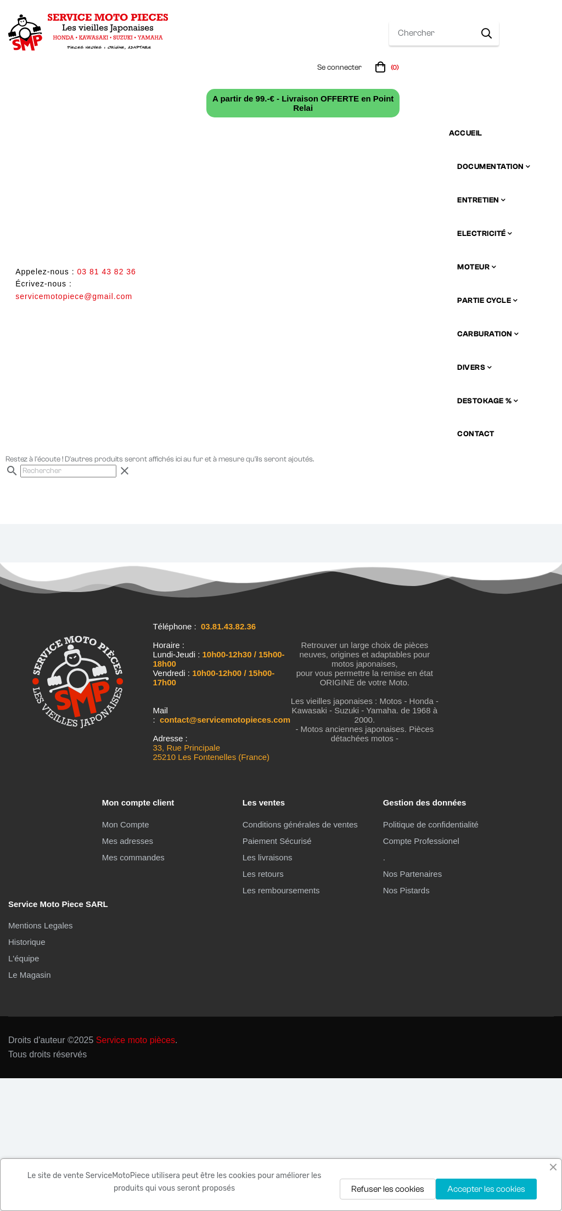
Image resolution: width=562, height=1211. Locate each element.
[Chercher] (68, 604)
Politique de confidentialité (431, 957)
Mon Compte (125, 957)
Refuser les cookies (387, 1189)
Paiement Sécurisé (277, 973)
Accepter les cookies (486, 1189)
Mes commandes (133, 990)
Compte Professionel (421, 973)
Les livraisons (268, 990)
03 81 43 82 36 (106, 271)
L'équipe (23, 1091)
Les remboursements (281, 1023)
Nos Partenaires (412, 1006)
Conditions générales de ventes (300, 957)
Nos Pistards (406, 1023)
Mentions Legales (40, 1058)
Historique (27, 1075)
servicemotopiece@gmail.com (73, 296)
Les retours (263, 1006)
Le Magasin (29, 1108)
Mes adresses (127, 973)
